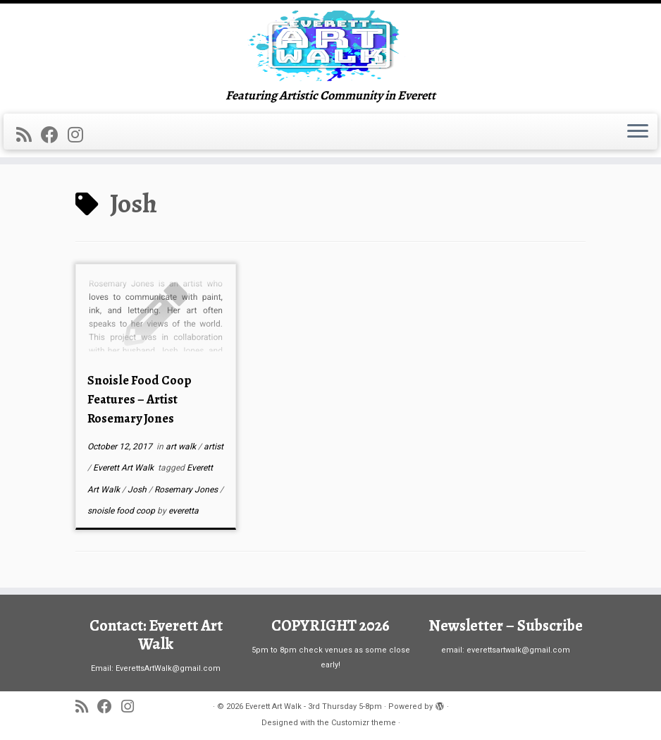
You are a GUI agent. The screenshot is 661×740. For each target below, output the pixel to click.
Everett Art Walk (124, 468)
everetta (183, 511)
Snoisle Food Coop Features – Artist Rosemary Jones (139, 399)
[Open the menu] (637, 131)
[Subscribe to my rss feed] (28, 135)
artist (213, 446)
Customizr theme (363, 722)
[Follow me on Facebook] (54, 135)
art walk (182, 446)
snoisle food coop (122, 511)
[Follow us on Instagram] (80, 135)
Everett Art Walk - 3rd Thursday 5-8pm (313, 706)
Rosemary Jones (187, 490)
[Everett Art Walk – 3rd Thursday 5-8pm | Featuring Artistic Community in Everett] (330, 46)
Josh (138, 490)
